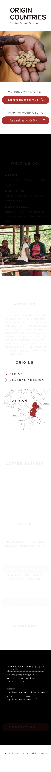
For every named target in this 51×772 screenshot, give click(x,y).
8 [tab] (31, 506)
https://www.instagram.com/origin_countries (26, 692)
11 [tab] (44, 506)
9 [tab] (35, 506)
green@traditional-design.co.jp (26, 678)
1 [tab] (3, 506)
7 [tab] (27, 506)
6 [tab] (23, 506)
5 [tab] (19, 506)
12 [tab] (48, 506)
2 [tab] (7, 506)
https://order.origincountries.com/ (21, 699)
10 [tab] (39, 506)
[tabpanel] (25, 487)
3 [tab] (11, 506)
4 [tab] (15, 506)
